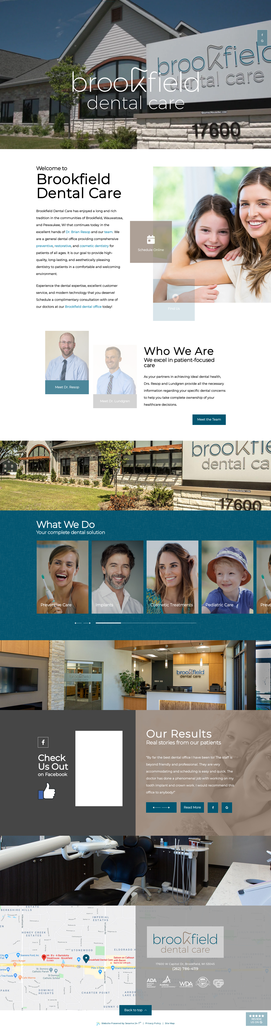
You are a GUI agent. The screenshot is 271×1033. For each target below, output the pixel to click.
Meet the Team (209, 419)
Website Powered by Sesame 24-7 (118, 1023)
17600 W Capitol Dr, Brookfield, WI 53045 (175, 964)
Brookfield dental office (83, 307)
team (108, 232)
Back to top (135, 1010)
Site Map (170, 1023)
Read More (192, 807)
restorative (62, 246)
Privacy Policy (153, 1023)
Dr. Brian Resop (78, 232)
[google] (227, 807)
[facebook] (43, 742)
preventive (44, 246)
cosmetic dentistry (94, 246)
